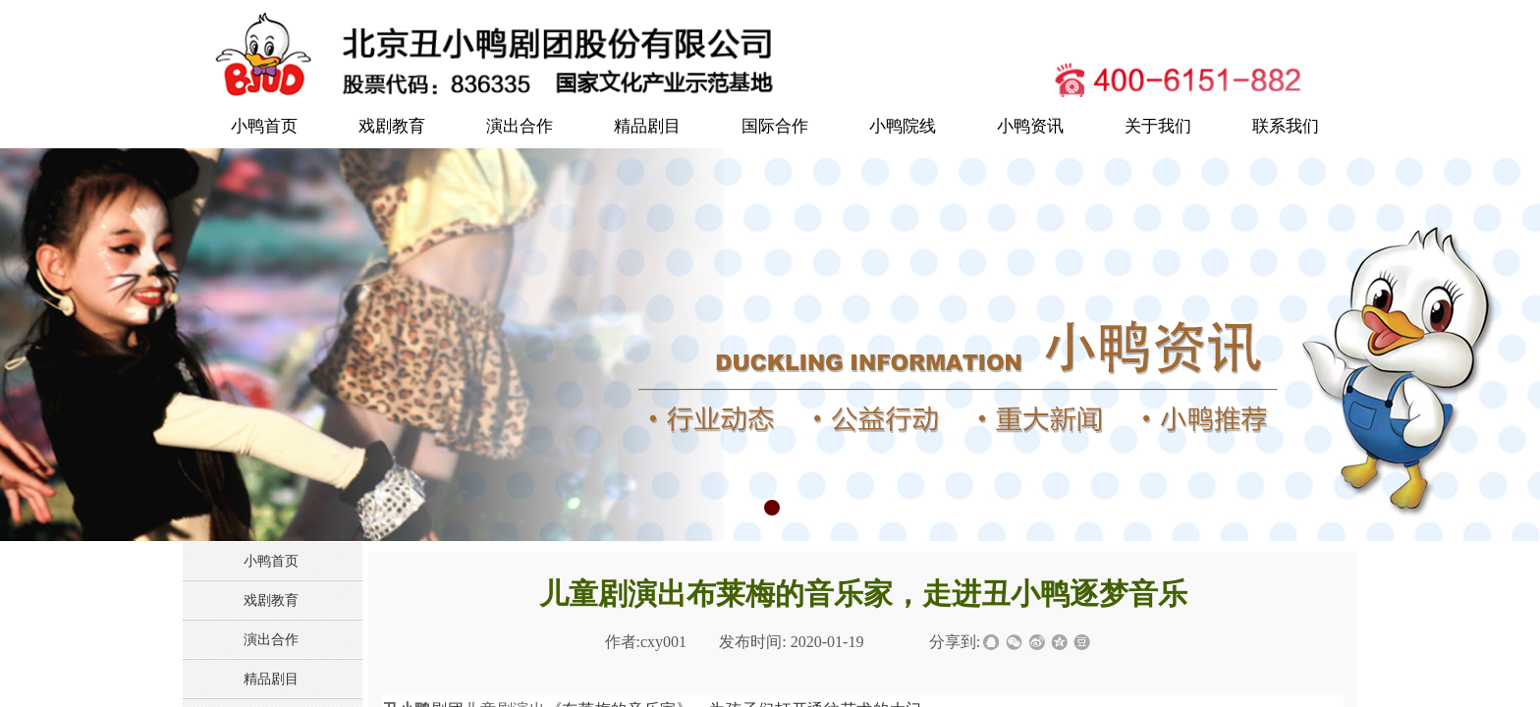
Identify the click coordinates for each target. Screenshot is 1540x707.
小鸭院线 (902, 126)
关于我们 (1158, 126)
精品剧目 (647, 126)
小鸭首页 (264, 126)
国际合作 (775, 126)
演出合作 (519, 126)
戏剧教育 (391, 126)
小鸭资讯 (1030, 126)
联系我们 (1285, 126)
